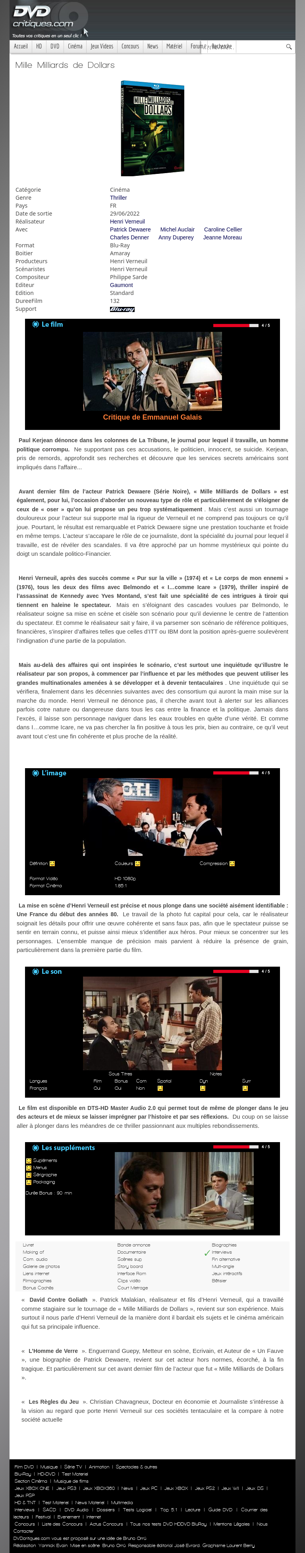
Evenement (69, 1516)
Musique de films (71, 1481)
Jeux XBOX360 (99, 1488)
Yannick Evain (53, 1545)
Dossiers (106, 1509)
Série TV (73, 1466)
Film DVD (24, 1466)
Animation (99, 1466)
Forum (197, 46)
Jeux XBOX (176, 1488)
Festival (43, 1516)
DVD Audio (77, 1509)
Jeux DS (254, 1488)
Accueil (21, 46)
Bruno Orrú (113, 1545)
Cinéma (75, 46)
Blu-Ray (23, 1474)
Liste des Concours (62, 1524)
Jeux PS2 (205, 1488)
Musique (49, 1466)
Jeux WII (230, 1488)
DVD (55, 46)
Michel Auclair (177, 229)
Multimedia (122, 1502)
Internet (94, 1516)
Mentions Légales (231, 1524)
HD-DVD (46, 1474)
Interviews (25, 1509)
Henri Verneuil (127, 221)
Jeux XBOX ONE (32, 1488)
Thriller (118, 198)
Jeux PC (149, 1488)
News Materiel (89, 1502)
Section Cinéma (31, 1481)
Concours (130, 46)
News (152, 46)
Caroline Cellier (223, 229)
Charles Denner (129, 237)
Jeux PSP (25, 1495)
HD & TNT (25, 1502)
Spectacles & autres (136, 1466)
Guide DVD (220, 1509)
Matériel (174, 46)
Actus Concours (106, 1524)
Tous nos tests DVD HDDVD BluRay (168, 1524)
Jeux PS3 (66, 1488)
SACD (49, 1509)
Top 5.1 (168, 1509)
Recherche (222, 46)
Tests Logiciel (137, 1509)
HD (39, 46)
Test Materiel (75, 1474)
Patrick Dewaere (130, 229)
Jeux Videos (102, 46)
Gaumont (121, 285)
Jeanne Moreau (222, 237)
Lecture (192, 1509)
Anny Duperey (176, 237)
